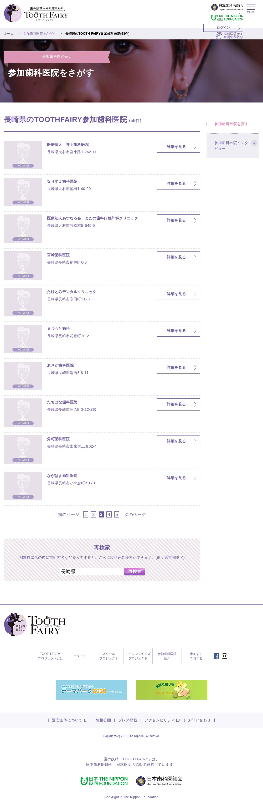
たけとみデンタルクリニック (71, 292)
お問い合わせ (199, 720)
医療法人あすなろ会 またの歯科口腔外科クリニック (92, 218)
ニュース (79, 656)
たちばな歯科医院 (62, 402)
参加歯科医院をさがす (39, 33)
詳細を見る (176, 147)
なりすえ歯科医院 (62, 181)
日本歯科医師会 (99, 764)
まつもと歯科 (58, 328)
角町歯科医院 (58, 439)
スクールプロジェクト (108, 656)
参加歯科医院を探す (231, 124)
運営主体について (67, 720)
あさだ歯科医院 (60, 365)
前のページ (69, 514)
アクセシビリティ (160, 720)
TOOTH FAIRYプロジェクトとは (50, 656)
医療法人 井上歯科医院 (68, 144)
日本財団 (124, 764)
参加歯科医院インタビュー (231, 146)
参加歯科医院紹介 (167, 656)
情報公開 (103, 720)
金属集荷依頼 (233, 37)
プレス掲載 (127, 720)
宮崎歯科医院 (58, 255)
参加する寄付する (196, 656)
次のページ (135, 514)
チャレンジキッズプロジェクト (138, 656)
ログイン (223, 27)
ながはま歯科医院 (62, 476)
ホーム (9, 33)
